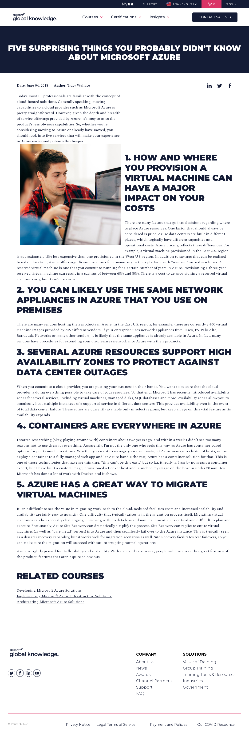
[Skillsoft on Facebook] (20, 673)
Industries (193, 681)
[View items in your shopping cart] (211, 4)
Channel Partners (153, 681)
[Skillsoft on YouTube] (37, 673)
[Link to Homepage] (34, 653)
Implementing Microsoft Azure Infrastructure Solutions (64, 596)
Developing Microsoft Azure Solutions (50, 590)
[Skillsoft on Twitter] (11, 673)
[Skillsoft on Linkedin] (28, 673)
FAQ (140, 693)
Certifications (126, 17)
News (141, 668)
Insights (159, 17)
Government (195, 687)
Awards (143, 674)
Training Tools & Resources (209, 674)
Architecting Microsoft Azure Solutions (50, 602)
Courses (92, 17)
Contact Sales (215, 17)
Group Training (198, 668)
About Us (145, 662)
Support (144, 687)
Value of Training (199, 662)
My (127, 4)
